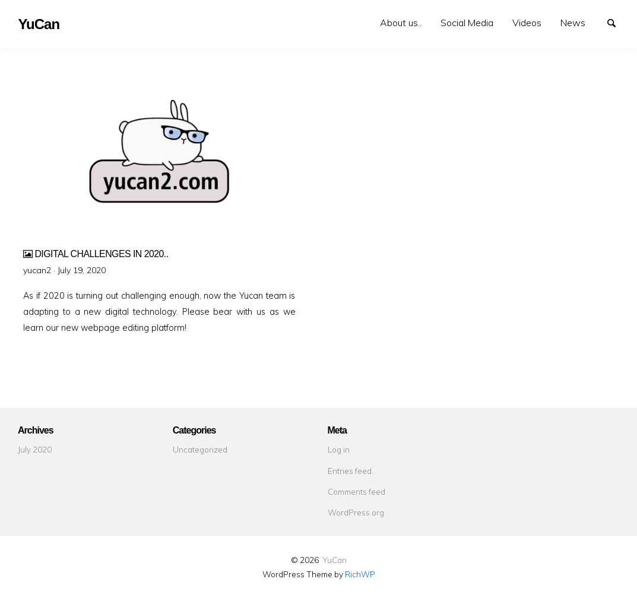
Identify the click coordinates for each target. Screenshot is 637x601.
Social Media (466, 23)
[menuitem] (400, 22)
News (572, 23)
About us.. (401, 23)
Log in (339, 449)
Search (616, 21)
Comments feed (356, 491)
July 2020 (35, 449)
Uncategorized (200, 449)
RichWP (360, 574)
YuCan (334, 560)
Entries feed (350, 471)
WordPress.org (356, 512)
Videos (526, 23)
